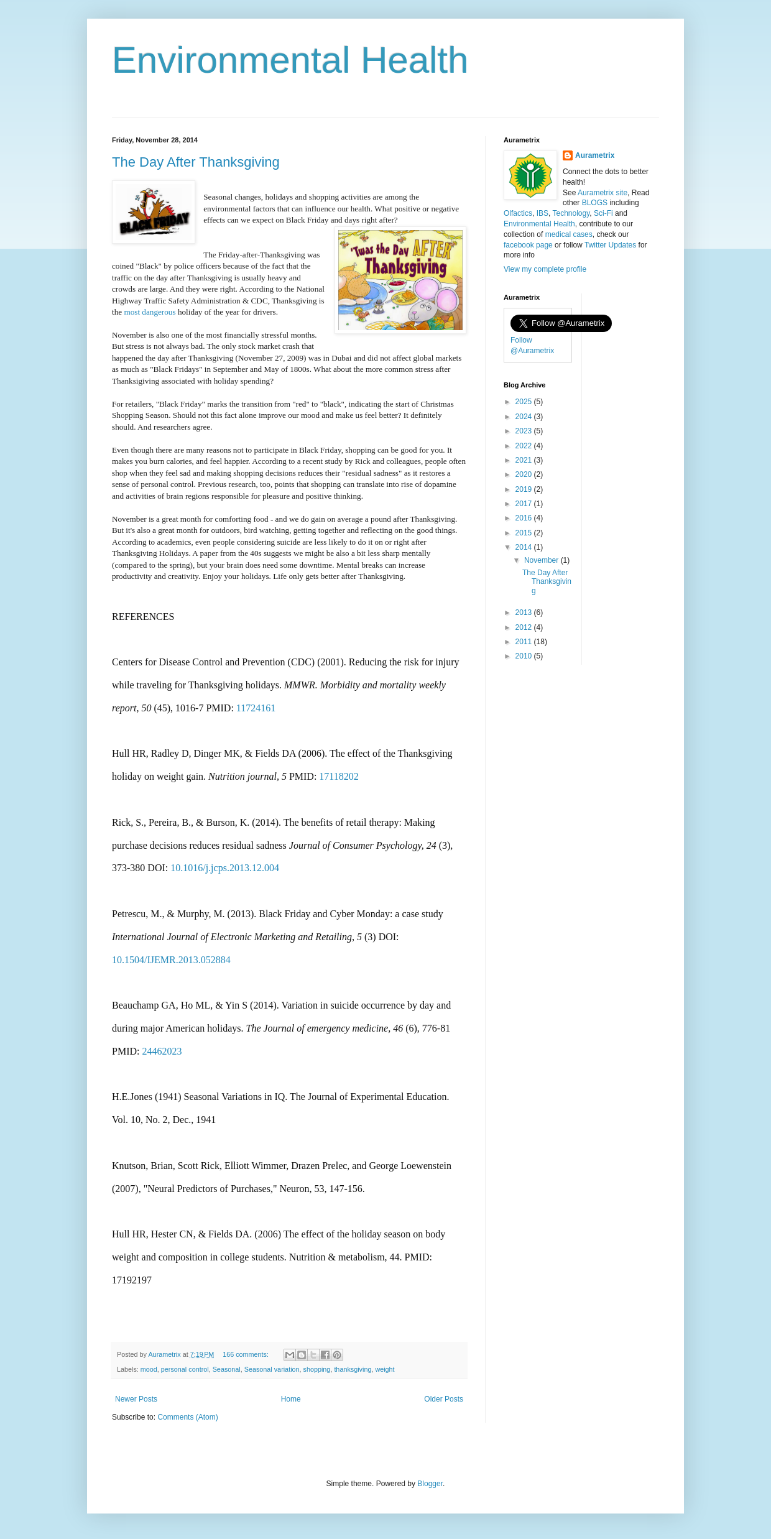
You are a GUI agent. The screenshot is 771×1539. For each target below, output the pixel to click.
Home (291, 1399)
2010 (524, 656)
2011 (524, 641)
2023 (524, 431)
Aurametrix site (602, 192)
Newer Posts (136, 1399)
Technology (570, 213)
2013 (524, 612)
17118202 (338, 776)
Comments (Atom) (187, 1417)
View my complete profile (545, 269)
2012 (524, 627)
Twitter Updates (610, 245)
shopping (317, 1369)
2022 (524, 445)
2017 (524, 503)
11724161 (255, 708)
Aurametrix (594, 155)
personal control (185, 1369)
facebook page (528, 245)
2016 (524, 518)
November (542, 560)
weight (384, 1369)
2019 (524, 489)
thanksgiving (352, 1369)
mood (149, 1369)
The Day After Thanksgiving (196, 162)
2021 (524, 460)
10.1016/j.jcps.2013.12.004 (224, 867)
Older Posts (443, 1399)
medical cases (569, 234)
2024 (524, 416)
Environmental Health (290, 60)
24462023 (162, 1051)
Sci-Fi (603, 213)
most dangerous (149, 312)
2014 (524, 547)
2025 (524, 401)
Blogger (430, 1483)
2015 (524, 533)
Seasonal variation (272, 1369)
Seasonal (227, 1369)
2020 (524, 474)
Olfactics (518, 213)
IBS (542, 213)
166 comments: (246, 1354)
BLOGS (594, 202)
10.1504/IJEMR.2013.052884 (171, 959)
